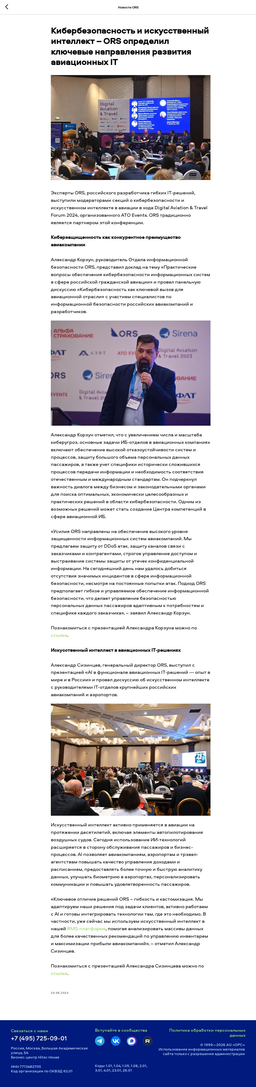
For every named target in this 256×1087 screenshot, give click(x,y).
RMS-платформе (86, 928)
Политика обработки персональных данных (207, 1032)
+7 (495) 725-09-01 (39, 1038)
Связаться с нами (29, 1030)
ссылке (59, 635)
